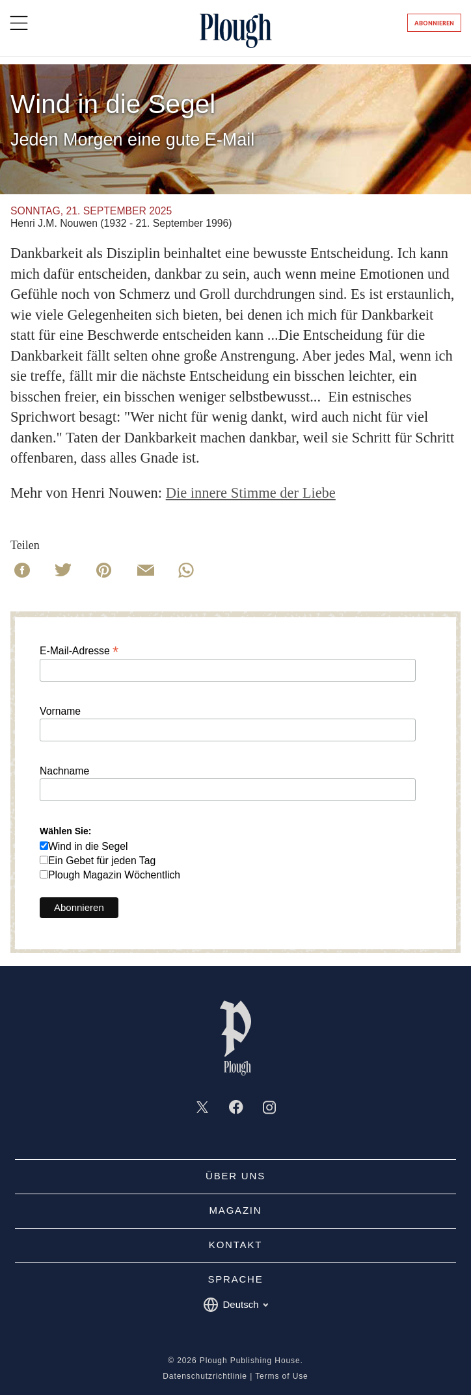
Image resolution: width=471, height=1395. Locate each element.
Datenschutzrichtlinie (205, 1376)
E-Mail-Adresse (79, 651)
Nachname (64, 771)
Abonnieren (434, 23)
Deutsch (235, 1304)
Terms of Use (281, 1376)
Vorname (60, 711)
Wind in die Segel (88, 846)
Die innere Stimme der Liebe (251, 493)
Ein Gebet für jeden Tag (101, 860)
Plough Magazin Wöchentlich (114, 874)
